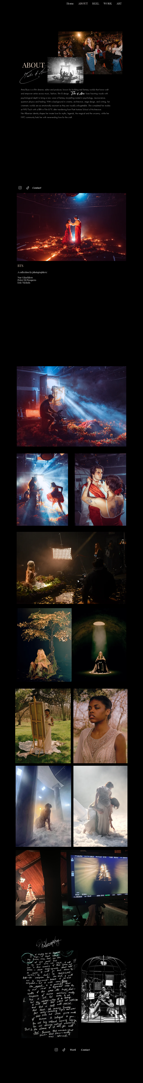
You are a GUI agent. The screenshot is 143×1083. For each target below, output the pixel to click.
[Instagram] (20, 188)
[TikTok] (28, 188)
